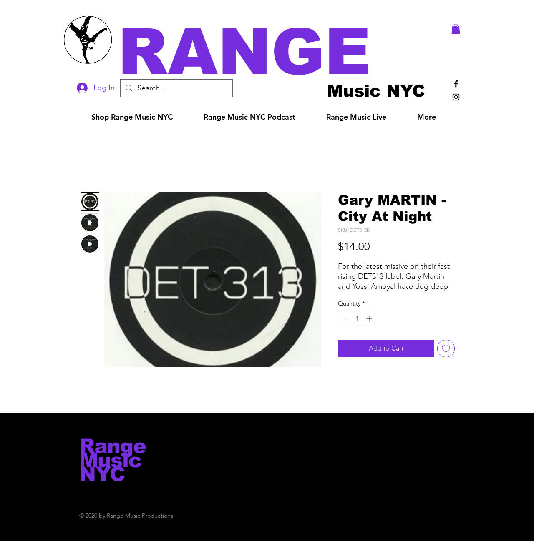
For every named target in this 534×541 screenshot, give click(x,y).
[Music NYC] (376, 91)
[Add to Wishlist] (446, 348)
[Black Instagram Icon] (456, 97)
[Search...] (176, 88)
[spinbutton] (357, 318)
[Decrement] (344, 318)
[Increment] (370, 318)
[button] (279, 52)
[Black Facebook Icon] (456, 83)
